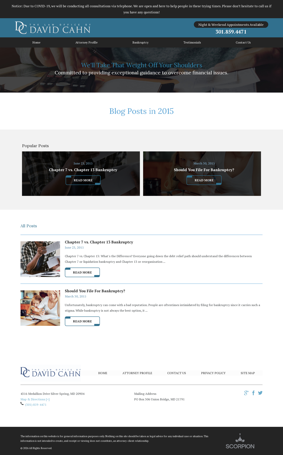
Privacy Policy (213, 373)
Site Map (248, 373)
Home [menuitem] (36, 42)
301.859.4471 (231, 31)
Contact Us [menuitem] (243, 42)
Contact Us (176, 373)
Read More (82, 272)
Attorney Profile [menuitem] (86, 42)
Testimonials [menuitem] (192, 42)
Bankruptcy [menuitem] (140, 42)
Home (102, 373)
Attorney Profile (137, 373)
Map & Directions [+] (35, 399)
